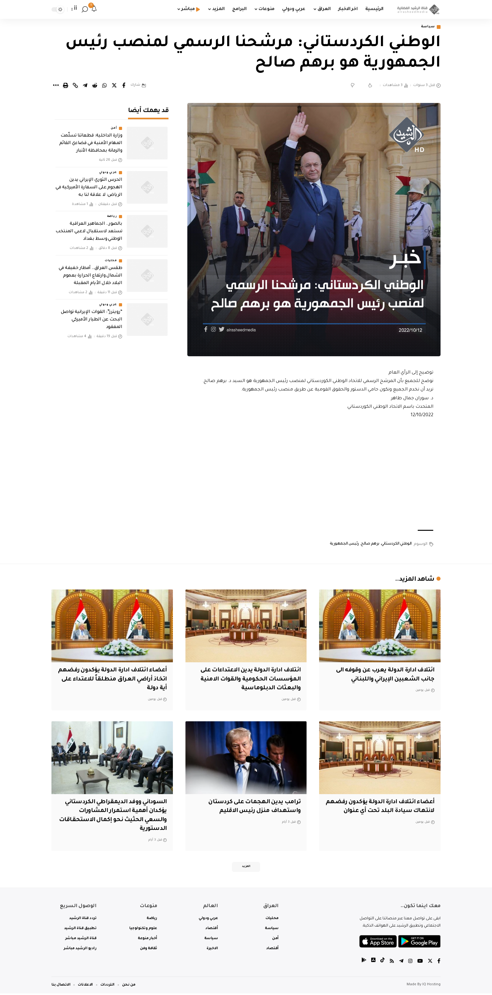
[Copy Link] (75, 86)
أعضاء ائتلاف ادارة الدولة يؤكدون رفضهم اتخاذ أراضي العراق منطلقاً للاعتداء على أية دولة (118, 679)
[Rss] (391, 963)
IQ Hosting (431, 986)
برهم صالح (370, 544)
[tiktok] (382, 963)
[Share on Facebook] (124, 86)
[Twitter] (430, 963)
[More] (55, 86)
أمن (114, 124)
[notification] (94, 9)
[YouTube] (420, 963)
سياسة (427, 27)
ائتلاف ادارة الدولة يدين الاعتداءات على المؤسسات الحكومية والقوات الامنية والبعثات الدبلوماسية (248, 679)
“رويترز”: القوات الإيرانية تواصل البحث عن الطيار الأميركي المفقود (91, 315)
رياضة (112, 212)
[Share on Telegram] (85, 86)
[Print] (65, 86)
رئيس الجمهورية (344, 544)
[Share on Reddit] (94, 86)
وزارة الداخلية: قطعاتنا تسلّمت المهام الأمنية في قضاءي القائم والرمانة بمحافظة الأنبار (90, 139)
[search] (85, 9)
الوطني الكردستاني (396, 544)
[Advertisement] (314, 475)
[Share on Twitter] (114, 86)
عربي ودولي (108, 168)
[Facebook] (439, 963)
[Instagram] (410, 963)
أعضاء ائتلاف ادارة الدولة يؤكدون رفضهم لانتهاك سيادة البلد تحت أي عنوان (384, 811)
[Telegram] (401, 963)
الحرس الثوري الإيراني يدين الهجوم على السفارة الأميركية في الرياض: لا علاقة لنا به (89, 183)
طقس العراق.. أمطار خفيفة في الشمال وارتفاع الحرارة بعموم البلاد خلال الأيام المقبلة (90, 271)
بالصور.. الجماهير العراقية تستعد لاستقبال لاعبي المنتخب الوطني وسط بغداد (89, 227)
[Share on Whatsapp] (104, 86)
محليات (111, 256)
